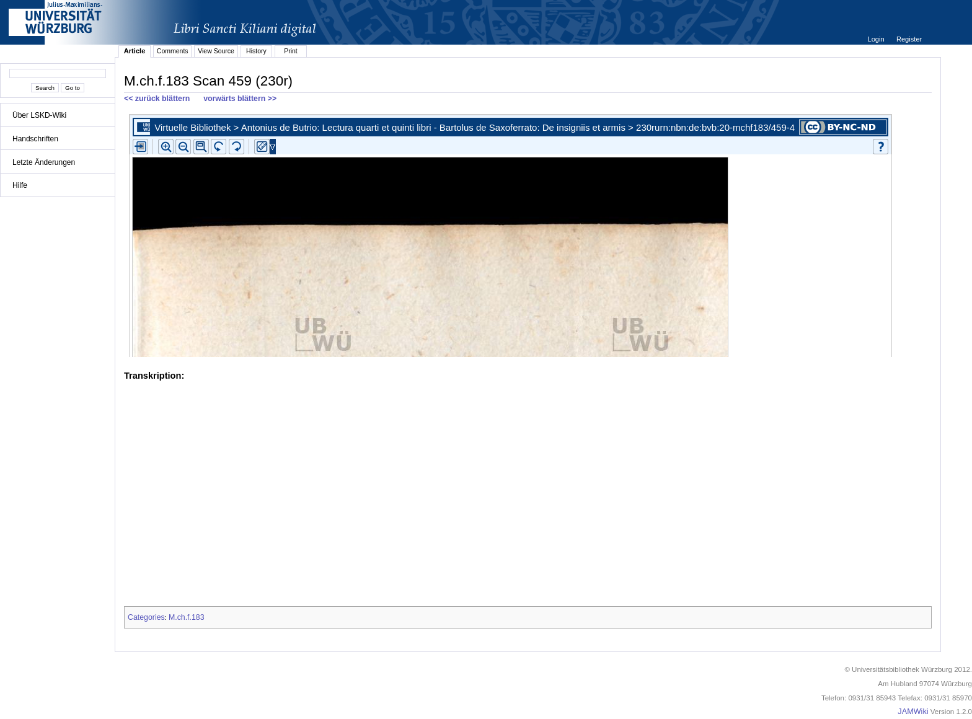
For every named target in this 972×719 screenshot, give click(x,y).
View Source (216, 51)
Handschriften (35, 139)
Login (876, 39)
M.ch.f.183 (187, 617)
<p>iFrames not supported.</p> (528, 233)
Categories (146, 617)
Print (291, 51)
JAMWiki (913, 711)
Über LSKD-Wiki (39, 115)
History (256, 51)
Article (135, 51)
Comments (172, 51)
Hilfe (19, 185)
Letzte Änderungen (43, 162)
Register (909, 39)
